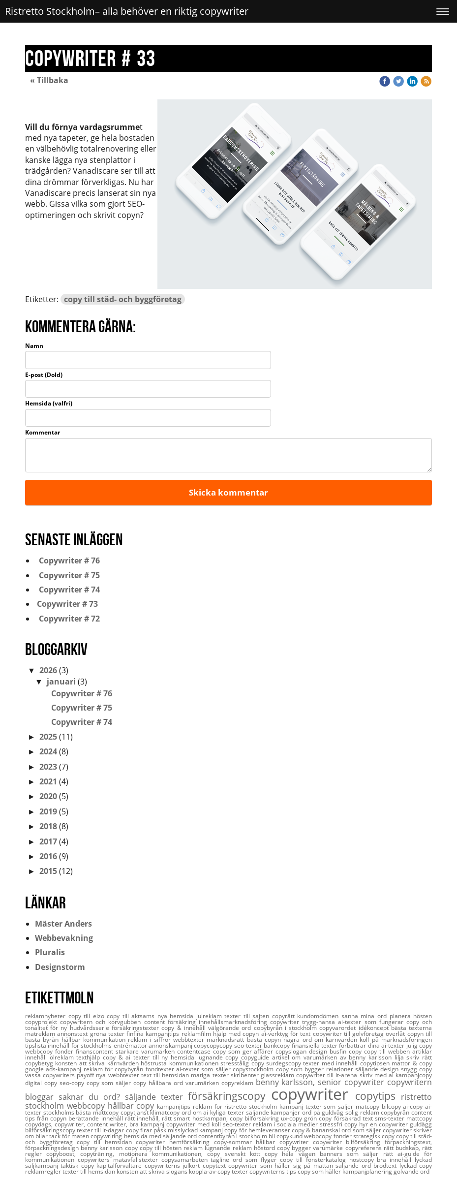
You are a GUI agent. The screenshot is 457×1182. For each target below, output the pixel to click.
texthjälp (89, 1057)
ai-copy (414, 1106)
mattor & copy (412, 1063)
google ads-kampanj (54, 1069)
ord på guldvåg (323, 1112)
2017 (48, 841)
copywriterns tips (273, 1171)
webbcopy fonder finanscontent (70, 1051)
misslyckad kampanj (196, 1130)
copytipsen (376, 1063)
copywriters (95, 1159)
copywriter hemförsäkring (174, 1142)
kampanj (292, 1106)
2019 (48, 811)
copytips (378, 1096)
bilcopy (392, 1106)
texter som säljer (330, 1106)
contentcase (195, 1051)
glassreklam (278, 1075)
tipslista (36, 1045)
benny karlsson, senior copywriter (321, 1082)
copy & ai (118, 1057)
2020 (48, 796)
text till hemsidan (166, 1075)
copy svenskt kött (236, 1154)
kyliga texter (227, 1112)
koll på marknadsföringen (396, 1039)
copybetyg (40, 1063)
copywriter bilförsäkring (349, 1142)
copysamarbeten (186, 1159)
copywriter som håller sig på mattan (281, 1165)
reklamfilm (197, 1033)
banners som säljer (351, 1154)
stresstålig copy (243, 1063)
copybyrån (396, 1112)
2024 (48, 751)
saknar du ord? (92, 1096)
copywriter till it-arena (328, 1075)
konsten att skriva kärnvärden (98, 1063)
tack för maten (70, 1136)
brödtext (386, 1165)
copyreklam (238, 1083)
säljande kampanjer (274, 1112)
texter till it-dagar (101, 1130)
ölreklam (63, 1057)
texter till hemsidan (89, 1171)
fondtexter (161, 1069)
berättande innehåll (96, 1118)
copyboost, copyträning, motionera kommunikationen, (126, 1154)
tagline (222, 1159)
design (319, 1051)
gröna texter (108, 1033)
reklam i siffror (150, 1039)
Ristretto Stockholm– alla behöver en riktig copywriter (126, 11)
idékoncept (375, 1028)
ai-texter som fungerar (372, 1022)
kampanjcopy (414, 1075)
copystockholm (254, 1069)
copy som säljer (110, 1083)
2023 (48, 766)
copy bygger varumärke (311, 1148)
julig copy (419, 1045)
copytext (215, 1165)
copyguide (256, 1057)
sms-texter (390, 1118)
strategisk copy (374, 1136)
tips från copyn (47, 1118)
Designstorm (60, 967)
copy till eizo (87, 1016)
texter (240, 1171)
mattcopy (419, 1118)
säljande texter (156, 1096)
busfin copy (347, 1051)
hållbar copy (132, 1105)
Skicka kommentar (228, 492)
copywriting (107, 1136)
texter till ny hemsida (165, 1057)
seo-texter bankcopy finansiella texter (286, 1045)
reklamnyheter (46, 1016)
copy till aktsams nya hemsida (151, 1016)
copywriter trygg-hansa (304, 1022)
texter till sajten (248, 1016)
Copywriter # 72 (67, 618)
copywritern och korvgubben (102, 1022)
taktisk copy (78, 1165)
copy (141, 1083)
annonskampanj (171, 1045)
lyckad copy (415, 1165)
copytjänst (136, 1112)
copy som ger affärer (244, 1051)
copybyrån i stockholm (287, 1028)
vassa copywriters (51, 1075)
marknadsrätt (226, 1039)
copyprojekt (42, 1022)
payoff (86, 1075)
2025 (48, 736)
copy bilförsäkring (255, 1118)
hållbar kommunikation (94, 1039)
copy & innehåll (184, 1028)
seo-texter (238, 1124)
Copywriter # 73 (66, 603)
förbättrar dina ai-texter (372, 1045)
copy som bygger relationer (315, 1069)
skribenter (246, 1075)
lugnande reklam (229, 1148)
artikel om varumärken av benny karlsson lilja (339, 1057)
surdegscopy (284, 1063)
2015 (48, 871)
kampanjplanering (368, 1171)
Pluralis (50, 952)
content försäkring (171, 1022)
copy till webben (388, 1051)
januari (61, 681)
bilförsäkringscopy (51, 1130)
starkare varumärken (146, 1051)
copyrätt (285, 1016)
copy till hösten (162, 1148)
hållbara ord (167, 1083)
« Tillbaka (49, 80)
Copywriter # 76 (67, 560)
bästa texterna (411, 1028)
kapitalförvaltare (120, 1165)
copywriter (313, 1093)
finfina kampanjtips (154, 1033)
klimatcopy (166, 1112)
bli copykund (286, 1136)
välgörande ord (231, 1028)
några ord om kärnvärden (321, 1039)
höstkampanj (211, 1118)
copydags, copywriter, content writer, (77, 1124)
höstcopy (363, 1159)
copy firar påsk (147, 1130)
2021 (48, 781)
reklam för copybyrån (115, 1069)
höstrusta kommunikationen (180, 1063)
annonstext (73, 1033)
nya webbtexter (118, 1075)
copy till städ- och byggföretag (123, 299)
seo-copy (73, 1083)
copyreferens (364, 1148)
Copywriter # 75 (67, 575)
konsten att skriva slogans (153, 1171)
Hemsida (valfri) (48, 403)
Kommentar (42, 432)
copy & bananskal (316, 1130)
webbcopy (87, 1105)
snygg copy (416, 1069)
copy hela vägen (292, 1154)
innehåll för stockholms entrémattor (98, 1045)
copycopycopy (214, 1045)
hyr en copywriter (384, 1124)
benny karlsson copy (110, 1148)
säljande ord (354, 1165)
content (421, 1112)
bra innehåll (396, 1159)
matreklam (41, 1033)
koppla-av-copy (210, 1171)
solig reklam (363, 1112)
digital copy (42, 1083)
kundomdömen (319, 1016)
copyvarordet (338, 1028)
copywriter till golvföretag (349, 1033)
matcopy (369, 1106)
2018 (48, 826)
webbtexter (190, 1039)
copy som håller (320, 1171)
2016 (48, 856)
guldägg (421, 1124)
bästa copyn (265, 1039)
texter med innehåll (331, 1063)
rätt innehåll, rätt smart (158, 1118)
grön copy (319, 1118)
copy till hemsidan (106, 1142)
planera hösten (411, 1016)
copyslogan (292, 1051)
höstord (265, 1148)
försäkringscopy (229, 1096)
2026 (48, 670)
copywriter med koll (194, 1124)
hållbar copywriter (284, 1142)
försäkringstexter (136, 1028)
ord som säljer (361, 1130)
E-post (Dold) (43, 375)
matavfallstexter (137, 1159)
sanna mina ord (365, 1016)
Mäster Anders (63, 923)
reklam (194, 1148)
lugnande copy (219, 1057)
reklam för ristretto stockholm (236, 1106)
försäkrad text (354, 1118)
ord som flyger (256, 1159)
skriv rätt (419, 1057)
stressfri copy (339, 1124)
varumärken (203, 1083)
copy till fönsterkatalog (314, 1159)
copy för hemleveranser (257, 1130)
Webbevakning (64, 938)
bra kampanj (147, 1124)
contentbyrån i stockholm (233, 1136)
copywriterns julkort (174, 1165)
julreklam (210, 1016)
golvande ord (411, 1171)
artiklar (422, 1051)
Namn (34, 345)
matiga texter (210, 1075)
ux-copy (292, 1118)
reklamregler (43, 1171)
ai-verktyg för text (287, 1033)
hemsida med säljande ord (161, 1136)
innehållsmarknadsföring (234, 1022)
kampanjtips (175, 1106)
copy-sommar (235, 1142)
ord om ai (196, 1112)
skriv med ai (378, 1075)
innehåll (37, 1057)
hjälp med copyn (237, 1033)
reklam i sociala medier (286, 1124)
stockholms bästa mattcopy (82, 1112)
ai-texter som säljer (204, 1069)
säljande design (378, 1069)
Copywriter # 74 (67, 589)
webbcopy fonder (328, 1136)
